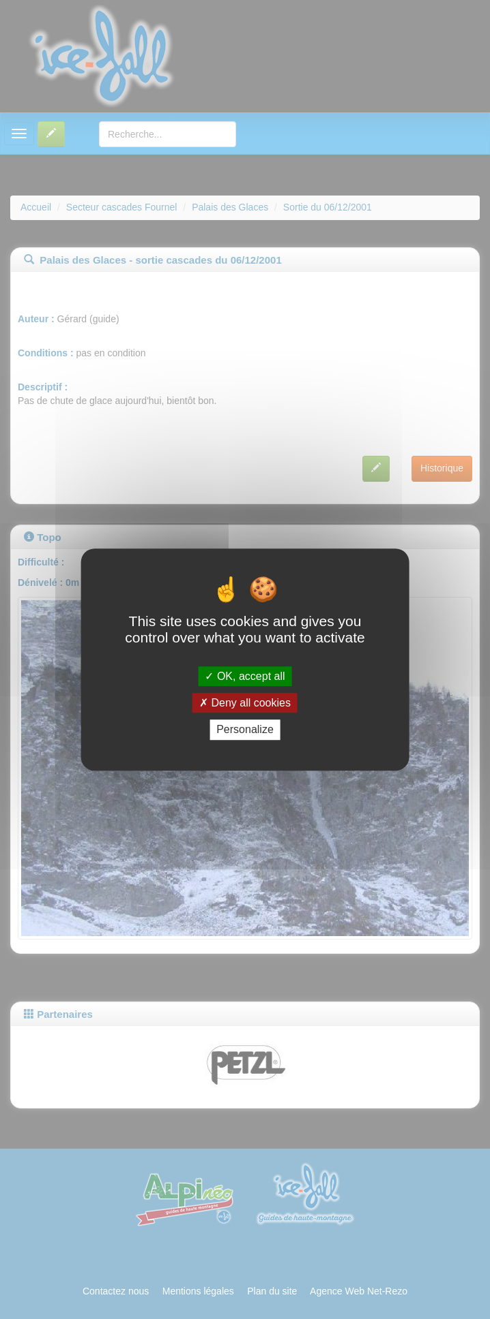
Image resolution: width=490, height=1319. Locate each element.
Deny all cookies (245, 703)
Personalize (245, 730)
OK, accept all (245, 676)
